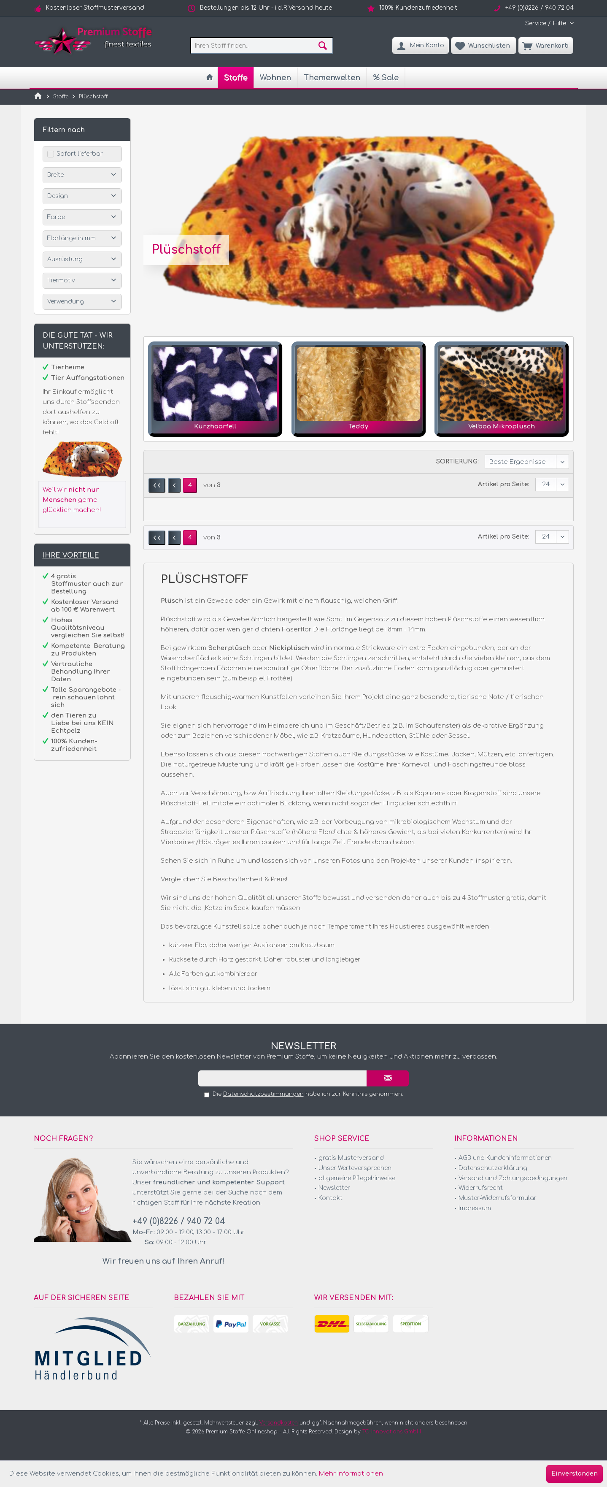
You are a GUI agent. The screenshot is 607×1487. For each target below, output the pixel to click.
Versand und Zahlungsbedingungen (513, 1178)
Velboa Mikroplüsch (501, 426)
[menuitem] (546, 23)
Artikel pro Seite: (503, 484)
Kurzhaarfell (215, 426)
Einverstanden (574, 1474)
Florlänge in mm (71, 238)
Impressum (475, 1208)
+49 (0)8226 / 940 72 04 (178, 1221)
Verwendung (65, 301)
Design (57, 196)
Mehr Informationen (351, 1473)
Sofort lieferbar (80, 154)
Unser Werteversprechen (354, 1168)
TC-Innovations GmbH (391, 1432)
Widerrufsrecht (481, 1188)
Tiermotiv (61, 280)
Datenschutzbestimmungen (263, 1094)
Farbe (56, 217)
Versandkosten (278, 1423)
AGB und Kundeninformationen (505, 1158)
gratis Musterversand (351, 1158)
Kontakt (330, 1198)
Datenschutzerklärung (493, 1168)
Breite (55, 175)
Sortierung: (457, 461)
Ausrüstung (65, 259)
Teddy (358, 426)
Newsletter (334, 1188)
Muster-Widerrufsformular (498, 1198)
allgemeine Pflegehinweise (356, 1178)
